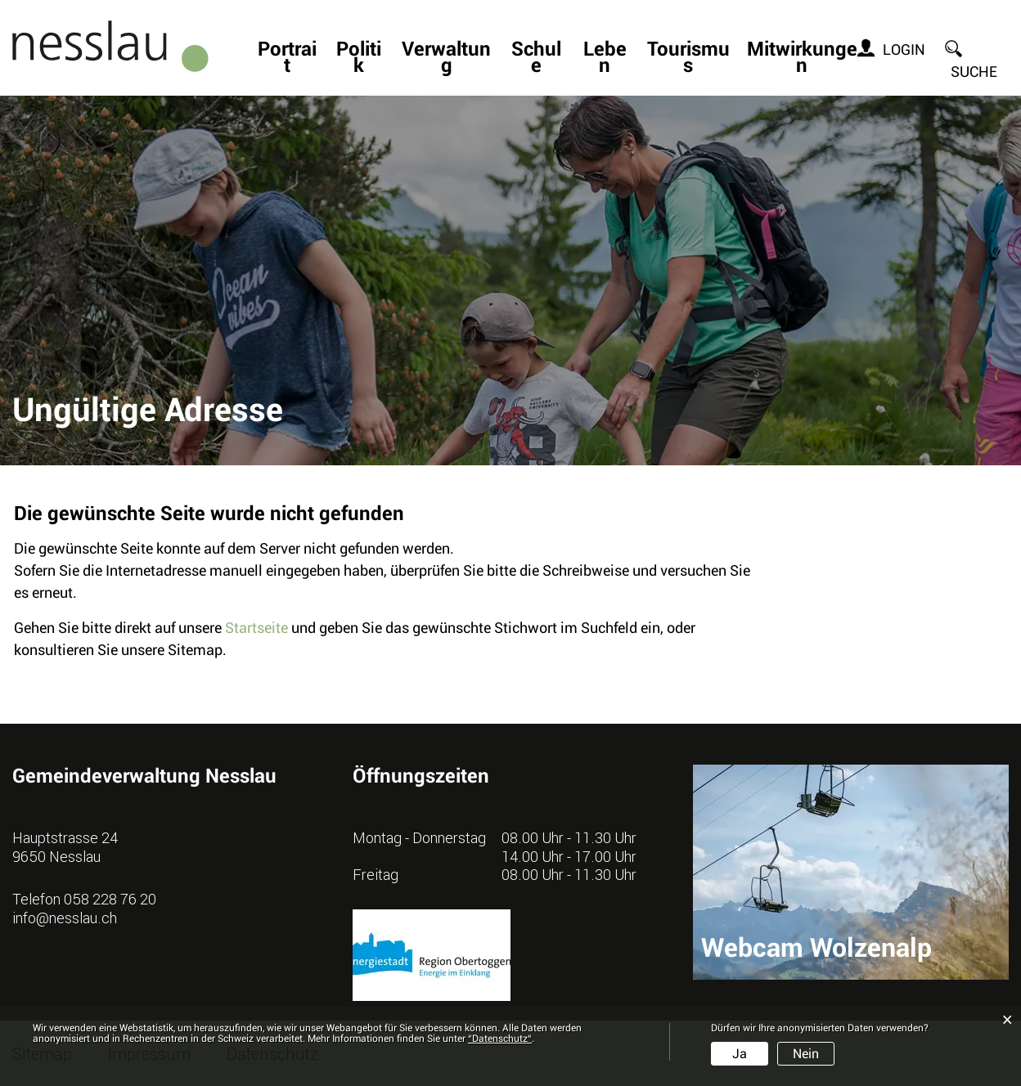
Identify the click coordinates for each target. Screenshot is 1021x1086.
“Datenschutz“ (500, 1038)
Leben (605, 59)
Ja (739, 1053)
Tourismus (688, 59)
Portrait (287, 59)
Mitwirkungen (802, 59)
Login (904, 49)
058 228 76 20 (110, 899)
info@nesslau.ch (64, 917)
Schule (536, 59)
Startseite (256, 627)
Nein (806, 1053)
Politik (358, 59)
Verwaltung (446, 59)
